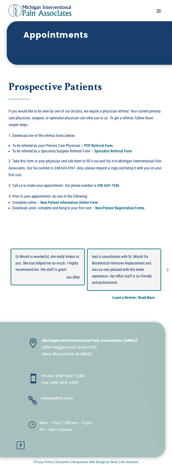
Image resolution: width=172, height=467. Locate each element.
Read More (146, 297)
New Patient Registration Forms (119, 208)
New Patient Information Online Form (69, 202)
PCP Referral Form (98, 145)
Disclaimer (62, 462)
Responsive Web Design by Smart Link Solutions (105, 462)
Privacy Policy (43, 462)
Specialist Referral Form (113, 151)
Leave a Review (124, 297)
